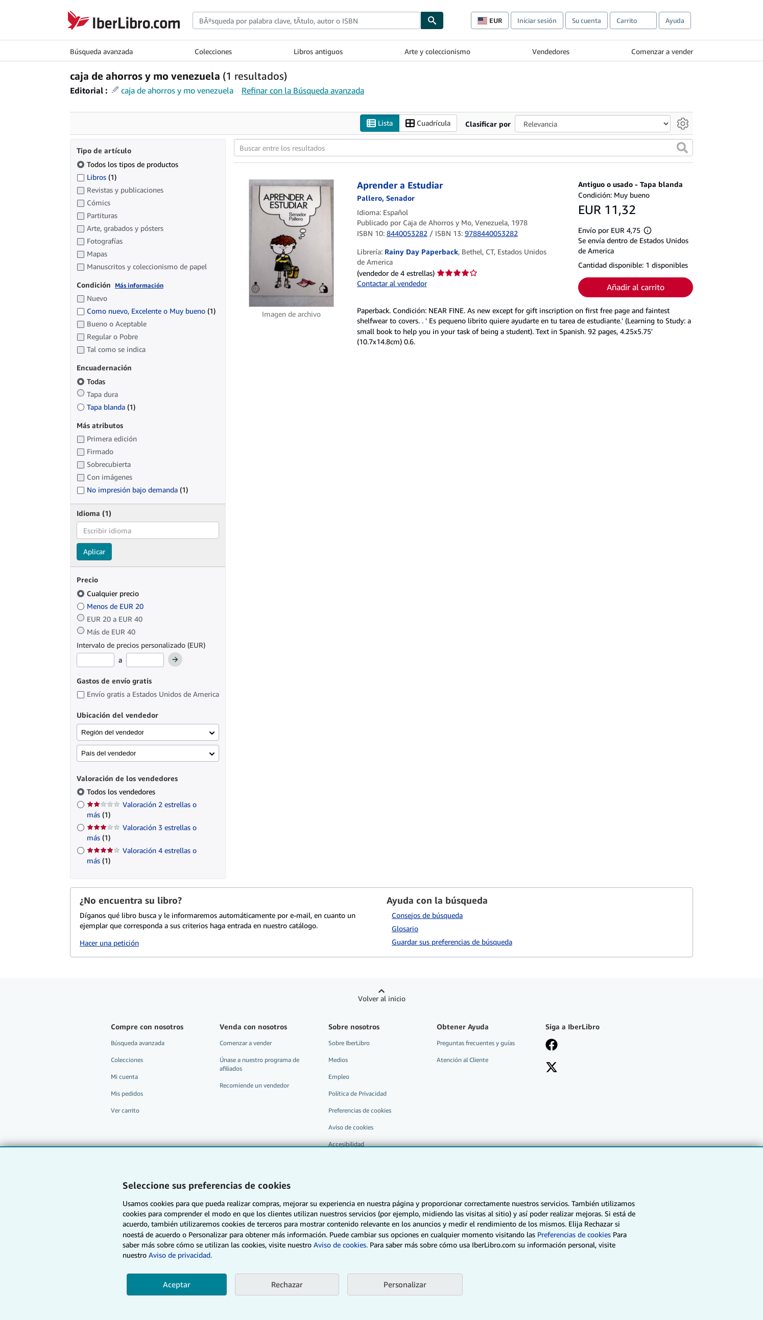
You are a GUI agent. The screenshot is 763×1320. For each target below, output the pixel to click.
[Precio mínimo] (95, 660)
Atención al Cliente (462, 1060)
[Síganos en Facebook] (551, 1045)
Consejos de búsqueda (427, 915)
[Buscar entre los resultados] (463, 148)
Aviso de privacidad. (180, 1255)
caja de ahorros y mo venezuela (177, 90)
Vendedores (550, 51)
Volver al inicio (382, 998)
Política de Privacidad (357, 1094)
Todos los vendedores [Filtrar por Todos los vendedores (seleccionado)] (122, 792)
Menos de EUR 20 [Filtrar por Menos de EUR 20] (111, 606)
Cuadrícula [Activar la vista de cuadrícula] (428, 123)
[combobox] (306, 20)
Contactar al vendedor (392, 283)
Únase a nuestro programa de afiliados (259, 1064)
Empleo (338, 1076)
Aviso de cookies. (341, 1244)
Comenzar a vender (662, 51)
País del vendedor (108, 753)
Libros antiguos (318, 51)
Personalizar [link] (405, 1284)
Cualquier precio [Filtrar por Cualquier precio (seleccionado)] (109, 593)
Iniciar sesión (537, 20)
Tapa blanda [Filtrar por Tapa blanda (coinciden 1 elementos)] (106, 407)
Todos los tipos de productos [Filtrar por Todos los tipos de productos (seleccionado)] (128, 164)
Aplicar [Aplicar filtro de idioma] (94, 552)
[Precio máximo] (145, 660)
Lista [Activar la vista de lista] (380, 123)
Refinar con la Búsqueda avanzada (303, 90)
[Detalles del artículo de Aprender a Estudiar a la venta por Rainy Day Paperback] (291, 244)
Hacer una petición (109, 943)
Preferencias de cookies (574, 1234)
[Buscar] (432, 20)
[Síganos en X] (551, 1068)
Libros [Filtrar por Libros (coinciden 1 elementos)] (96, 176)
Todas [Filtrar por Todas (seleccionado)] (92, 381)
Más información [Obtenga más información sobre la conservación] (139, 285)
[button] (682, 148)
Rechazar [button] (287, 1284)
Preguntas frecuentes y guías (476, 1043)
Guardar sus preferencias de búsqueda (452, 941)
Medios (338, 1060)
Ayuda (674, 20)
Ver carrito (125, 1111)
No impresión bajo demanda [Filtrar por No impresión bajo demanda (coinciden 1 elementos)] (132, 490)
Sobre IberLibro (349, 1043)
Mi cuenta (124, 1076)
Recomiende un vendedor (254, 1086)
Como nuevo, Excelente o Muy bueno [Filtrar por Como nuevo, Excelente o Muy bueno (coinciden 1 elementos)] (146, 311)
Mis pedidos (127, 1094)
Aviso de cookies (350, 1128)
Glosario (405, 928)
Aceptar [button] (176, 1284)
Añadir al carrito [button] (635, 287)
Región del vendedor (112, 732)
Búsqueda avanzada (101, 51)
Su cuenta (586, 20)
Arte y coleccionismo (437, 51)
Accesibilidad (346, 1144)
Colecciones (213, 51)
